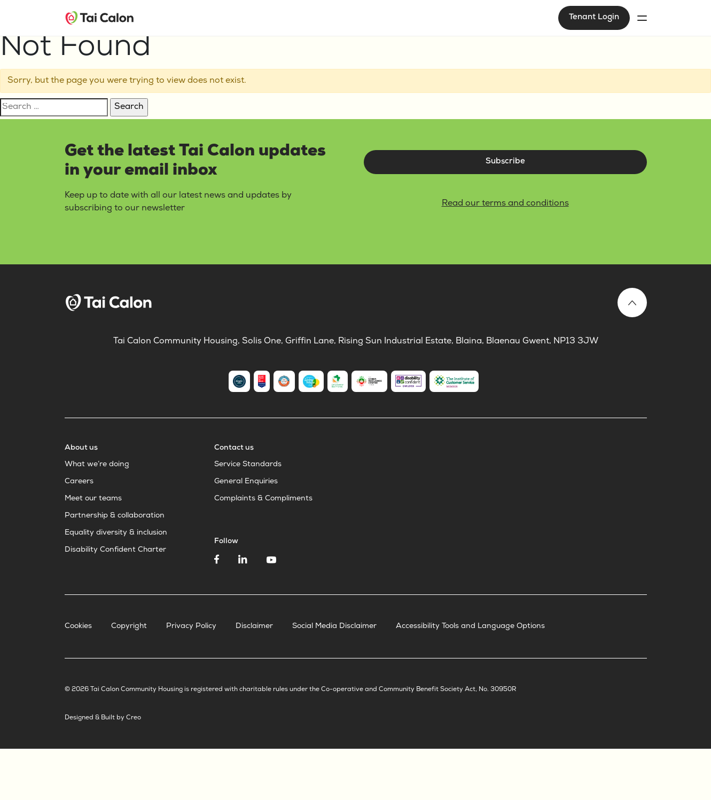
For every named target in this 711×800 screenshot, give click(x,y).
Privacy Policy (191, 626)
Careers (79, 481)
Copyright (129, 626)
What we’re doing (97, 464)
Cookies (78, 626)
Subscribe (505, 162)
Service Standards (248, 464)
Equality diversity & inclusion (116, 533)
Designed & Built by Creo (103, 718)
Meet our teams (93, 499)
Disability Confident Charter (115, 550)
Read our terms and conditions (505, 204)
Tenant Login (594, 17)
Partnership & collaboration (115, 516)
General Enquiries (246, 481)
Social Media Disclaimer (334, 626)
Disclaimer (254, 626)
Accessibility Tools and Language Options (470, 626)
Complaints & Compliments (263, 499)
